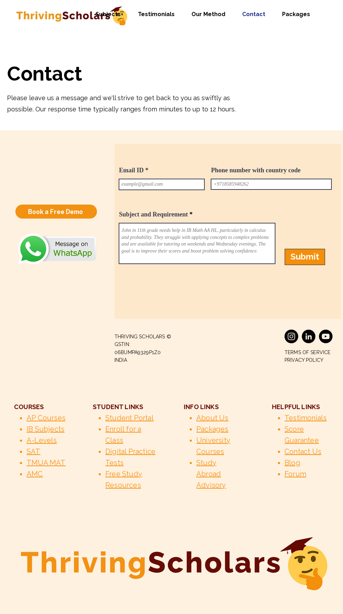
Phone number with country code (256, 170)
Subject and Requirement (153, 214)
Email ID (131, 170)
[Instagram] (291, 336)
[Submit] (305, 257)
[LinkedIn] (308, 336)
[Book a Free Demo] (56, 212)
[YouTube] (325, 336)
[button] (105, 14)
